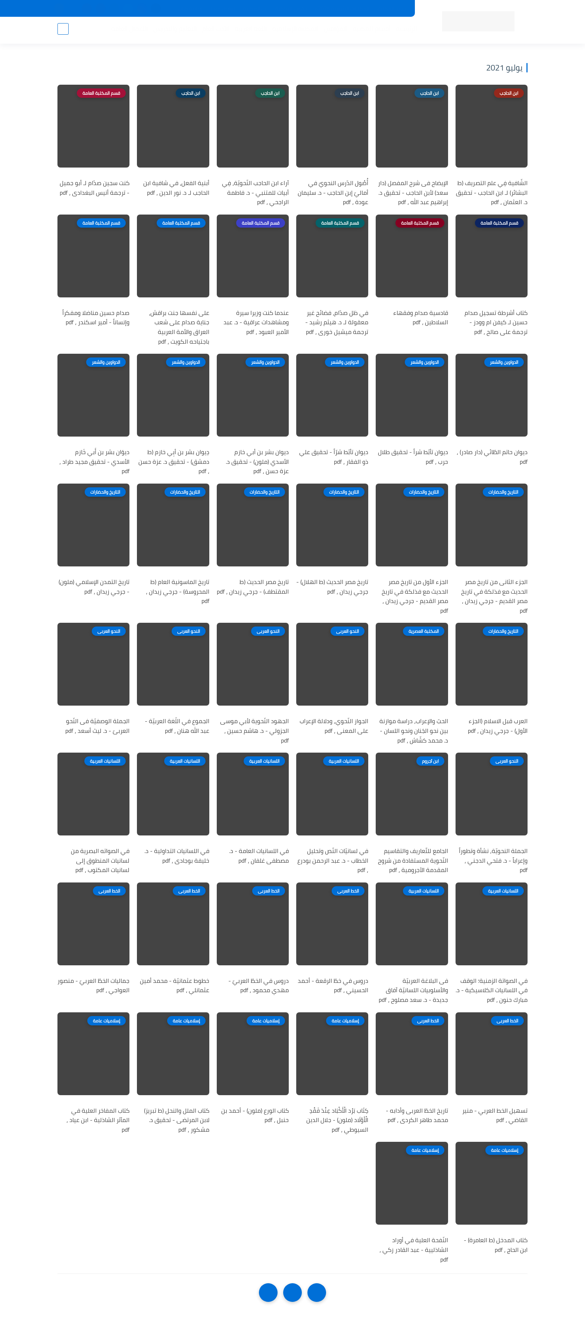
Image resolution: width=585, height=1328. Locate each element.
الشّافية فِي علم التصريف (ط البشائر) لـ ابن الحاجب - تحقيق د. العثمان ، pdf (492, 192)
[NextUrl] (268, 1292)
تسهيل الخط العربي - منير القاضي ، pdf (495, 1115)
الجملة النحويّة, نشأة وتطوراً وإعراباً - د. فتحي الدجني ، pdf (493, 860)
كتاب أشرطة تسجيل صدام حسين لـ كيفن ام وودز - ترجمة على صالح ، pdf (496, 322)
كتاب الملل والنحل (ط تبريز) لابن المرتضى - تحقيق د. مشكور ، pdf (176, 1120)
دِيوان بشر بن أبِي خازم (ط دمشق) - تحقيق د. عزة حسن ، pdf (173, 461)
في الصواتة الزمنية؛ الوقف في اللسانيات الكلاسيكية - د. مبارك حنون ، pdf (492, 990)
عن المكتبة (255, 8)
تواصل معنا (222, 8)
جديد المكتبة (392, 8)
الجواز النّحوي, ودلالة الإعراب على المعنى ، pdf (334, 725)
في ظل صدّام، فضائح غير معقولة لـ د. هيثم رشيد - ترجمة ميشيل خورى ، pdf (336, 322)
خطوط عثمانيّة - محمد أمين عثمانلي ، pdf (174, 985)
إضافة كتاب (190, 8)
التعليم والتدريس (173, 30)
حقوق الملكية (291, 8)
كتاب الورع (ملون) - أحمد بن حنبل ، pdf (255, 1115)
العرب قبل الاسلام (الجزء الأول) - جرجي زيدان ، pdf (498, 725)
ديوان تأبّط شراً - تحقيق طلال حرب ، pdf (413, 456)
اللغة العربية (249, 30)
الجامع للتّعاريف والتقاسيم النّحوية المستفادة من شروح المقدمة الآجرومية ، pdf (413, 860)
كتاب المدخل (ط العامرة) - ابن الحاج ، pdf (496, 1244)
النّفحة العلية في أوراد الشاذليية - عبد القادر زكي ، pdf (413, 1249)
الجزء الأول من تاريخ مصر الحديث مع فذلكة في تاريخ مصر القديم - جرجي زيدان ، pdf (415, 596)
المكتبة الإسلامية (294, 30)
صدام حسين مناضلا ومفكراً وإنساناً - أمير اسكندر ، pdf (95, 317)
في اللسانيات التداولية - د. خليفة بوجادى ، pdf (176, 855)
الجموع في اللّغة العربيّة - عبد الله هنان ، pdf (177, 725)
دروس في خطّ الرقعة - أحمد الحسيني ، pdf (333, 985)
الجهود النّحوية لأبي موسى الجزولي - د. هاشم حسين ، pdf (254, 730)
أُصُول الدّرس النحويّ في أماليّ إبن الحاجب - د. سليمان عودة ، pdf (333, 192)
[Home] (292, 1292)
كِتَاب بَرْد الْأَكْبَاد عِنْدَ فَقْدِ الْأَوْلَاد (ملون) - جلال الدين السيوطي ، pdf (337, 1120)
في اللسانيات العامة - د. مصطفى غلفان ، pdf (259, 855)
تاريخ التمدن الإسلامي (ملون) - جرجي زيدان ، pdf (94, 586)
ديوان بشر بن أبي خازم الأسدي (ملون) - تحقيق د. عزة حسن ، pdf (257, 461)
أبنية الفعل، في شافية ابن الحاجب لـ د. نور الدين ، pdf (176, 187)
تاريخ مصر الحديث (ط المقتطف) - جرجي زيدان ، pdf (253, 586)
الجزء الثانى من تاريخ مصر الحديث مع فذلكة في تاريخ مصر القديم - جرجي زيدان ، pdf (494, 596)
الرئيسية (405, 30)
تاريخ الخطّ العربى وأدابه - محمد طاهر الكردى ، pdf (417, 1115)
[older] (316, 1292)
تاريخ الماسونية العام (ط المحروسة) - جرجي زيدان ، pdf (177, 591)
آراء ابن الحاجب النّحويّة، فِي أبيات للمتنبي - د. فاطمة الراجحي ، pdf (255, 192)
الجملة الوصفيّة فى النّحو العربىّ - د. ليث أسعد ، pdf (97, 725)
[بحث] (63, 30)
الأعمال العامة (128, 30)
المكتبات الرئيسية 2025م (342, 8)
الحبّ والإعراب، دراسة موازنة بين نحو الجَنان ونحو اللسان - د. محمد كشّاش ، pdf (413, 730)
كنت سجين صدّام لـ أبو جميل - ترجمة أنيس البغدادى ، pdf (94, 187)
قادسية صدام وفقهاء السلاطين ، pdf (420, 317)
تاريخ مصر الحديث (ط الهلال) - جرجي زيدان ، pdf (332, 586)
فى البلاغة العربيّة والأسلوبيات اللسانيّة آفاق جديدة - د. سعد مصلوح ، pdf (413, 990)
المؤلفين (334, 30)
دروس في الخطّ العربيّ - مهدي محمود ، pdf (258, 985)
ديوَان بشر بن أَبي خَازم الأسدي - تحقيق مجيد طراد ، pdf (94, 461)
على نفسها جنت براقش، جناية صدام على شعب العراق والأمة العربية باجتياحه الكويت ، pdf (179, 327)
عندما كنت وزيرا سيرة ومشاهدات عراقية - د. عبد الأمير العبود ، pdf (256, 322)
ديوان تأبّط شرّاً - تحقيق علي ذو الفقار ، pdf (333, 456)
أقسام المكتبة (370, 30)
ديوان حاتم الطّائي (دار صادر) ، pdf (492, 456)
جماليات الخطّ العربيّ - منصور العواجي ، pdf (93, 985)
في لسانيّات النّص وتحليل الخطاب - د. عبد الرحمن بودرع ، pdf (332, 860)
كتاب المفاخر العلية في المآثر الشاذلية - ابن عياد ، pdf (97, 1120)
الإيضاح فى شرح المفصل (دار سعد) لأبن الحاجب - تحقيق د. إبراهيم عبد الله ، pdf (413, 192)
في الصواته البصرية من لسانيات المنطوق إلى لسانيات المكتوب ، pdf (100, 860)
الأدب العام (214, 30)
